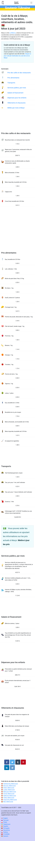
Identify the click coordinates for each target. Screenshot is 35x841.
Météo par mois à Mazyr (16, 108)
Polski (4, 822)
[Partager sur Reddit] (12, 767)
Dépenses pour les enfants (16, 98)
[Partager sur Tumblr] (17, 762)
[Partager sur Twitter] (12, 762)
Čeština (4, 832)
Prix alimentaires (13, 78)
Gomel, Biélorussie (8, 794)
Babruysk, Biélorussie (9, 792)
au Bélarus (12, 33)
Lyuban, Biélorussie (9, 790)
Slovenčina (5, 830)
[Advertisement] (17, 122)
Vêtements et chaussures (16, 103)
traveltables (16, 2)
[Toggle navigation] (31, 2)
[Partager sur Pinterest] (23, 762)
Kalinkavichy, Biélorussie (10, 784)
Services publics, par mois (16, 88)
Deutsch (4, 836)
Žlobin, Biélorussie (8, 788)
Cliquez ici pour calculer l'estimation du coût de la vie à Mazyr (17, 56)
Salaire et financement (15, 93)
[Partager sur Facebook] (6, 762)
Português (5, 828)
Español (4, 826)
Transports (11, 83)
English (4, 818)
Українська (5, 824)
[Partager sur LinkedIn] (6, 767)
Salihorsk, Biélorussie (9, 796)
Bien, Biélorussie (8, 802)
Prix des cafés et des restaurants (19, 73)
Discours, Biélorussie (9, 786)
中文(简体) (5, 834)
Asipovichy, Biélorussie (10, 800)
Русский (4, 820)
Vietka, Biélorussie (8, 798)
